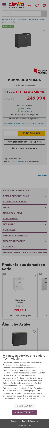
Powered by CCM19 (24, 425)
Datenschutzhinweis (30, 421)
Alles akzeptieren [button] (24, 412)
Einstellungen (24, 406)
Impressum (15, 421)
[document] (24, 379)
